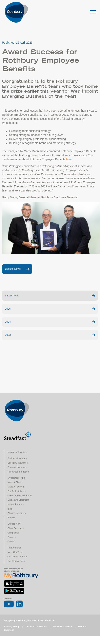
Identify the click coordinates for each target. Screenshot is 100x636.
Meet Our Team (15, 552)
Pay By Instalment (16, 491)
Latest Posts (12, 295)
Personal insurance (17, 467)
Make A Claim (14, 482)
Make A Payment (15, 486)
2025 (8, 308)
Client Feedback (15, 528)
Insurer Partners (15, 504)
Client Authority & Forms (19, 495)
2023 (8, 334)
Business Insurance (17, 458)
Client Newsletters (16, 513)
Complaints (13, 532)
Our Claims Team (16, 561)
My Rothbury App (16, 478)
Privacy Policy (11, 626)
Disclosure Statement (18, 500)
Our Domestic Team (17, 556)
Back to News (13, 268)
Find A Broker (14, 547)
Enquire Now (13, 524)
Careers (11, 537)
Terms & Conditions (36, 626)
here (69, 159)
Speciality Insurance (17, 463)
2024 (8, 321)
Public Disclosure (62, 626)
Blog (9, 509)
